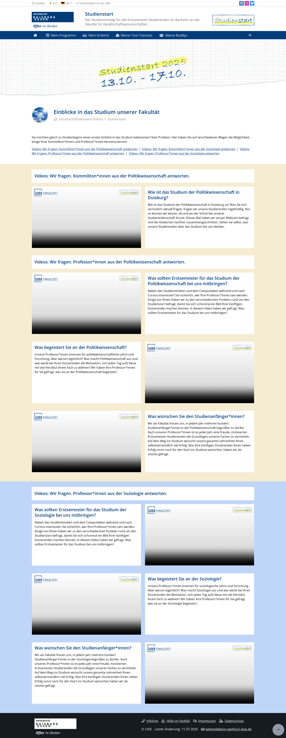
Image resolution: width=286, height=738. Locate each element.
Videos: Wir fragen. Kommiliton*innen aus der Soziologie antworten (188, 149)
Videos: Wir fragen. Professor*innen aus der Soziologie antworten (174, 153)
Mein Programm (61, 35)
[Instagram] (247, 3)
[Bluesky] (252, 3)
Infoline (150, 721)
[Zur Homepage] (53, 20)
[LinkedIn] (241, 3)
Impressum (204, 721)
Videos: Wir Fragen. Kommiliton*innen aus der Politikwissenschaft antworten (85, 149)
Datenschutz (231, 721)
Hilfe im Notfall (175, 721)
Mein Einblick (96, 35)
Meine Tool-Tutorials (134, 35)
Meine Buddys (173, 35)
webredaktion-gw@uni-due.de (229, 729)
